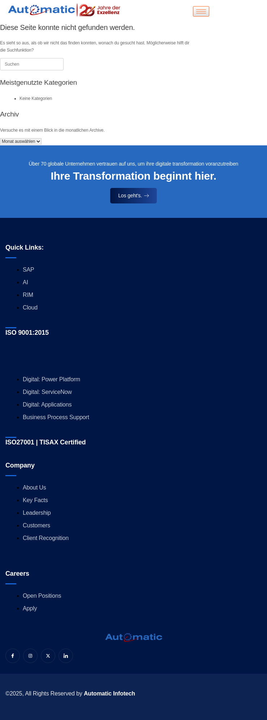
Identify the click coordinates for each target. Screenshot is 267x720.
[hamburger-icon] (201, 11)
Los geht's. (133, 195)
